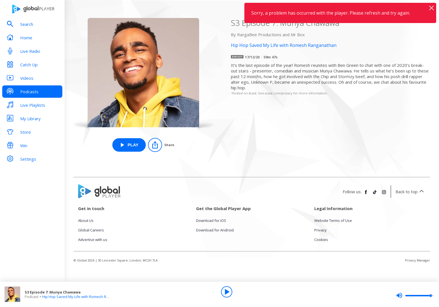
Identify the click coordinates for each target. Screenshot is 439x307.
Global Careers (91, 230)
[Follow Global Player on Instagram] (384, 194)
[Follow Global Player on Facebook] (366, 194)
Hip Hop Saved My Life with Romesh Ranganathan (84, 296)
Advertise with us (92, 239)
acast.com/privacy (278, 93)
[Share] (161, 145)
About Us (86, 220)
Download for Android (215, 230)
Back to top (410, 191)
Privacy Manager (417, 260)
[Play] (226, 291)
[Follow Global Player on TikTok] (375, 194)
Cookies (321, 239)
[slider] (415, 295)
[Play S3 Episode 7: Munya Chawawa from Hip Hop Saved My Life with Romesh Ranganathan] (129, 145)
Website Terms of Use (333, 220)
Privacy (320, 230)
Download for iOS (211, 220)
